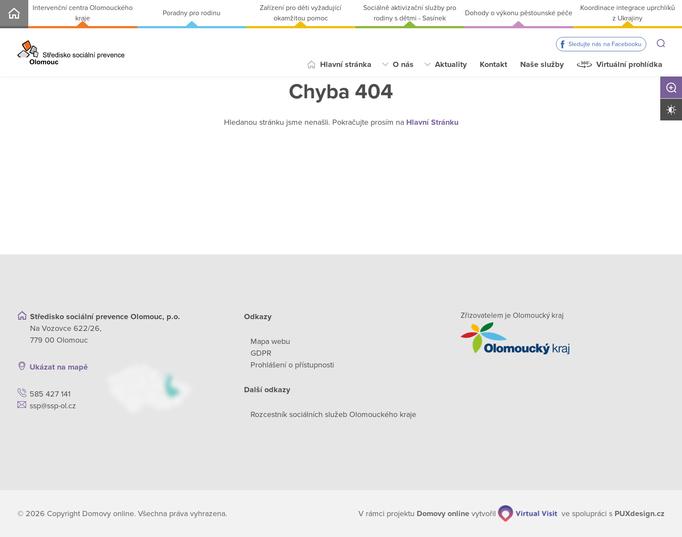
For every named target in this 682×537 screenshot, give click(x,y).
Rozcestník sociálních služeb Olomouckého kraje (333, 414)
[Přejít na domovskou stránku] (70, 52)
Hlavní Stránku (432, 122)
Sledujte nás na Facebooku (605, 44)
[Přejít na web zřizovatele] (563, 338)
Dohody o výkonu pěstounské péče (518, 13)
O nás (403, 64)
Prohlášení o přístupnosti (292, 365)
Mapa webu (270, 341)
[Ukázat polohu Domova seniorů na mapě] (163, 387)
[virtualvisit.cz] (527, 513)
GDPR (261, 353)
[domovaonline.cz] (443, 514)
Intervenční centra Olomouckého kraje (83, 13)
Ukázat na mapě (59, 367)
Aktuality (451, 64)
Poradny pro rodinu (192, 13)
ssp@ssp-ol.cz (53, 405)
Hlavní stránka (345, 64)
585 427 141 (50, 394)
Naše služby (542, 64)
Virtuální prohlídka (629, 64)
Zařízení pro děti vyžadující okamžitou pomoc (300, 13)
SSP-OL (14, 14)
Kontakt (493, 64)
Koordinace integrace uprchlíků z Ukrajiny (627, 13)
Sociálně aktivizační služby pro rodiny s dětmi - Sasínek (409, 13)
